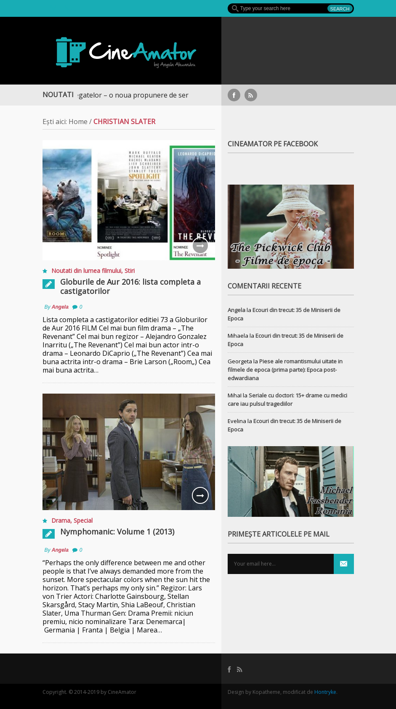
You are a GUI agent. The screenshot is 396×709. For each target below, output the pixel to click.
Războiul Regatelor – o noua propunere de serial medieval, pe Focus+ (154, 95)
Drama (60, 520)
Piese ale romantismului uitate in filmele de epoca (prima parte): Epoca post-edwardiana (285, 369)
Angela (60, 307)
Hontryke (325, 692)
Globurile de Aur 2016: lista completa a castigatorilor (130, 286)
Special (83, 520)
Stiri (130, 271)
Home (78, 121)
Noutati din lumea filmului (86, 271)
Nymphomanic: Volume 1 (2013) (117, 531)
